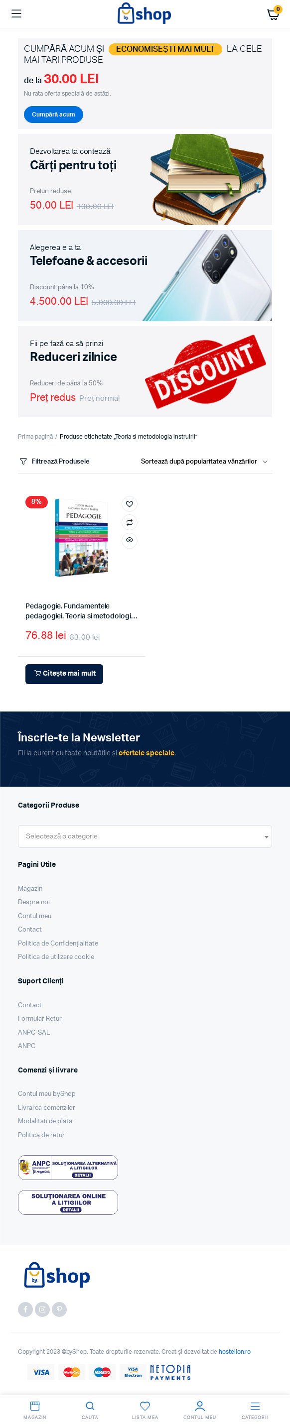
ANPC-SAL (34, 1033)
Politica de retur (41, 1135)
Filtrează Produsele (54, 462)
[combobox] (145, 836)
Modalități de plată (45, 1121)
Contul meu (34, 916)
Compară (130, 522)
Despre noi (34, 902)
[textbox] (62, 836)
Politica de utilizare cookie (56, 957)
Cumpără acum (53, 115)
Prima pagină (35, 437)
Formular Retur (40, 1019)
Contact (30, 930)
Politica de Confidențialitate (58, 944)
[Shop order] (206, 462)
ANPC (26, 1046)
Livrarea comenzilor (46, 1108)
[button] (130, 504)
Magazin (30, 889)
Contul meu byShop (47, 1094)
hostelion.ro (235, 1352)
